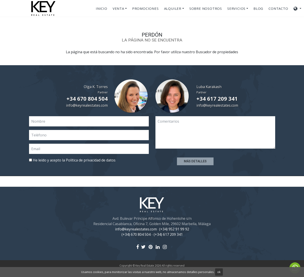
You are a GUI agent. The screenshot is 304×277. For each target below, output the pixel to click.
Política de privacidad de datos (91, 160)
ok (219, 272)
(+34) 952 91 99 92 (174, 229)
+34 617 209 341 (217, 98)
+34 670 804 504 (87, 98)
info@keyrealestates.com (87, 105)
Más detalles (195, 161)
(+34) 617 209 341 (168, 234)
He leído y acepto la (72, 160)
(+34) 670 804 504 (136, 234)
